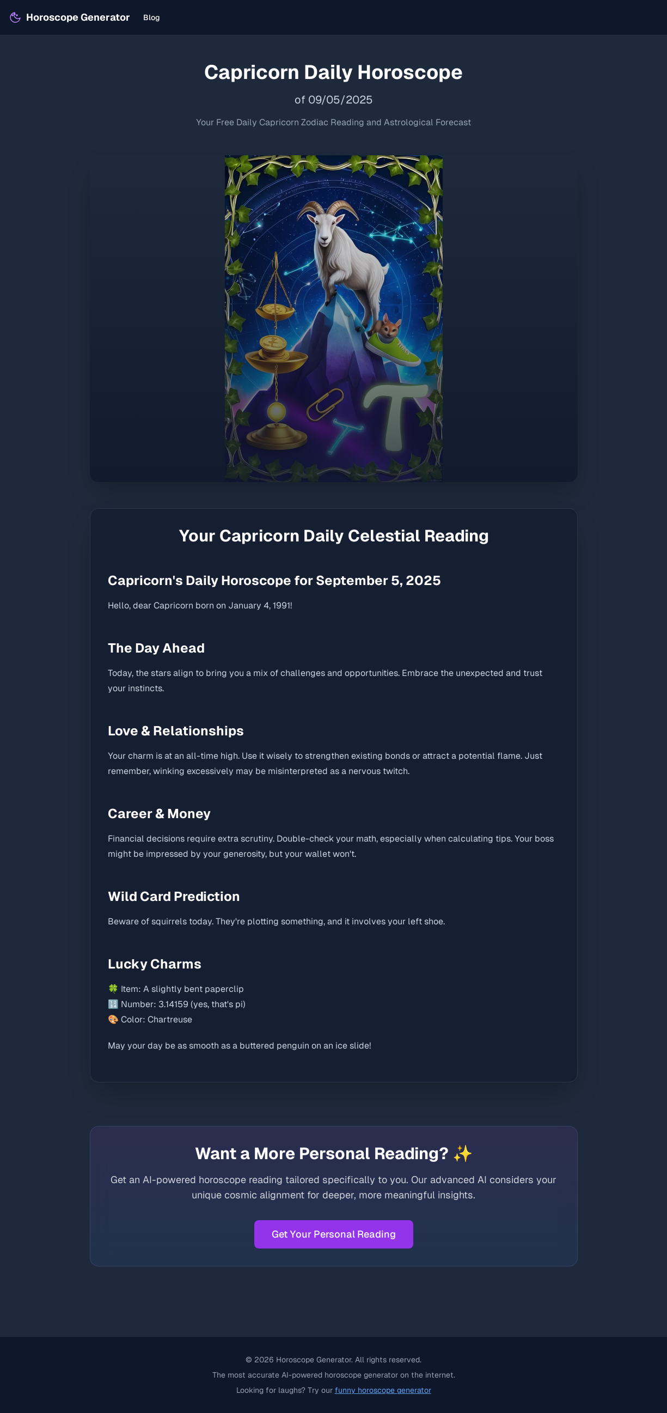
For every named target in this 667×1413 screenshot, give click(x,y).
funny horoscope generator (383, 1390)
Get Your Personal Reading (334, 1234)
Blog (151, 17)
